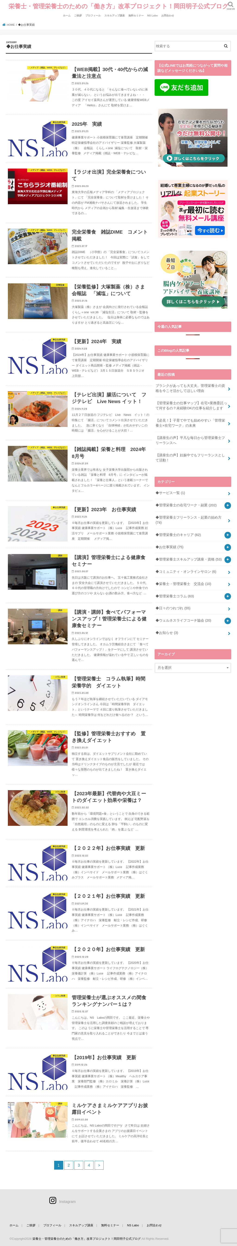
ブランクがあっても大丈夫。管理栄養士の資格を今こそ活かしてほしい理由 (190, 388)
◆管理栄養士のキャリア (178, 535)
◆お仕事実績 (170, 547)
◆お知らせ (167, 633)
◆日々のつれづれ (173, 608)
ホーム (67, 15)
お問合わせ (167, 15)
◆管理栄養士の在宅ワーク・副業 (186, 505)
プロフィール (93, 15)
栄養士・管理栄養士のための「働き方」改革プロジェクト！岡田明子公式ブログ (118, 5)
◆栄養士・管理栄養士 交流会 (183, 584)
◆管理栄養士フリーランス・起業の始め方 (188, 520)
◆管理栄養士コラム (175, 596)
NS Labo (152, 15)
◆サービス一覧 (170, 493)
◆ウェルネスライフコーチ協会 (183, 620)
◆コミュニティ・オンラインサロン (186, 571)
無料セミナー (136, 15)
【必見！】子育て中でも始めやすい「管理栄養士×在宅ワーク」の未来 (190, 423)
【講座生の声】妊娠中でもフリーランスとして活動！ (190, 457)
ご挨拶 (78, 15)
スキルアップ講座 (114, 15)
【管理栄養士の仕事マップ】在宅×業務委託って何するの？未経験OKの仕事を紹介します (191, 405)
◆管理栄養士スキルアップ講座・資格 (189, 559)
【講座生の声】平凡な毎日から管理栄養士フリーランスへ (190, 440)
